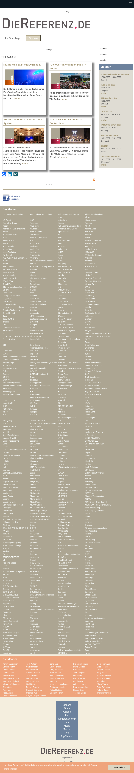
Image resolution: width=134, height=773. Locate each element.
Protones (89, 548)
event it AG (62, 345)
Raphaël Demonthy (34, 690)
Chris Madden (32, 667)
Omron (33, 525)
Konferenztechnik (67, 718)
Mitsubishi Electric (65, 502)
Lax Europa (35, 444)
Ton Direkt (7, 612)
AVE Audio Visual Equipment (15, 258)
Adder (5, 226)
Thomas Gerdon (104, 693)
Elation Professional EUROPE (98, 333)
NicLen (6, 516)
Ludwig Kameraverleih (12, 473)
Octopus (33, 522)
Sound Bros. (90, 589)
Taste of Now (8, 606)
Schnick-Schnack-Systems (14, 572)
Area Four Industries (39, 237)
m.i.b (5, 476)
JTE (59, 420)
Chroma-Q (89, 296)
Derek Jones (102, 667)
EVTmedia (89, 351)
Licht (67, 722)
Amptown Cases (10, 235)
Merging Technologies (94, 496)
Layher (60, 444)
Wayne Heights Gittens (36, 696)
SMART (33, 586)
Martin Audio (90, 484)
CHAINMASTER (92, 293)
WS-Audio (62, 644)
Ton (67, 732)
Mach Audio (63, 476)
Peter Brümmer (103, 687)
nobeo (87, 516)
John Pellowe (8, 675)
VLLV (87, 630)
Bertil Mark (54, 664)
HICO (60, 392)
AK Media (34, 229)
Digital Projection (65, 319)
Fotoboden (62, 365)
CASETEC (89, 290)
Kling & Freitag (36, 429)
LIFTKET (6, 458)
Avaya (60, 255)
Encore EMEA (9, 339)
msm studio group (92, 508)
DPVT (87, 325)
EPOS (87, 339)
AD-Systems (90, 220)
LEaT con (34, 450)
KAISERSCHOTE (92, 423)
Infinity (60, 409)
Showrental (35, 580)
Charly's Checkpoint (11, 296)
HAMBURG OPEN (93, 383)
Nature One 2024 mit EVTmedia (22, 64)
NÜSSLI (88, 519)
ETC (4, 345)
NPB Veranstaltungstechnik (41, 519)
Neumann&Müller (37, 513)
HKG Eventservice (93, 394)
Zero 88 (6, 650)
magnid (61, 482)
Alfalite (5, 232)
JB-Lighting (7, 420)
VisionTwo (89, 627)
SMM (87, 586)
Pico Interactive (64, 537)
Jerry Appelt (102, 673)
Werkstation (8, 641)
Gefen (5, 371)
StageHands (90, 595)
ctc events (34, 313)
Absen (88, 217)
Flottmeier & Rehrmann (67, 362)
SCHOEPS (35, 572)
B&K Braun (90, 264)
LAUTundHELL (91, 441)
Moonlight (7, 508)
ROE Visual (35, 563)
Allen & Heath (36, 232)
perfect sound (36, 537)
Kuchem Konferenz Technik (96, 432)
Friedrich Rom (32, 670)
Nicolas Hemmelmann (59, 684)
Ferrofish (34, 360)
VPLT (32, 635)
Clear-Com (34, 298)
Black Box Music (10, 278)
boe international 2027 (111, 135)
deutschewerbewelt (38, 319)
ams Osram (35, 235)
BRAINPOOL (8, 281)
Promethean (35, 548)
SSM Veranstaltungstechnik (42, 595)
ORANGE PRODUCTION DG (15, 528)
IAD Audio (62, 400)
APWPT (88, 235)
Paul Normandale (80, 687)
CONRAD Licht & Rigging (13, 307)
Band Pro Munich (65, 269)
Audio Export (90, 246)
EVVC (5, 354)
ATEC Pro (34, 243)
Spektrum (62, 592)
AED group (35, 226)
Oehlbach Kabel (64, 522)
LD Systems (63, 447)
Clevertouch (90, 298)
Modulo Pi (62, 505)
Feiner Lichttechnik (11, 360)
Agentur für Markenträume (14, 229)
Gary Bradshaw (56, 670)
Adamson (34, 223)
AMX (60, 235)
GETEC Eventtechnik (39, 374)
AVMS (60, 261)
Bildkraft (88, 275)
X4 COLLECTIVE (92, 644)
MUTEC (61, 511)
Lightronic (62, 461)
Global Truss (63, 374)
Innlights (33, 412)
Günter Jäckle (9, 673)
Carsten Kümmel (10, 667)
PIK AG (88, 537)
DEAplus (61, 316)
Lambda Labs (36, 438)
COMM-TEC (90, 301)
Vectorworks (63, 621)
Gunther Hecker (33, 673)
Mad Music (34, 479)
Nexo (87, 513)
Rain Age (34, 554)
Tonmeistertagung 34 (110, 156)
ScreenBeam (90, 572)
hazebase (7, 388)
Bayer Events (8, 272)
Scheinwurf (90, 569)
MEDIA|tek (62, 493)
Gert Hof (77, 670)
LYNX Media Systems (94, 473)
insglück (61, 412)
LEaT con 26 (106, 112)
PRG (60, 543)
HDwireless (62, 388)
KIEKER (88, 426)
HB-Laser (34, 388)
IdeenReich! (8, 403)
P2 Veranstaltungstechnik (96, 528)
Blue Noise (62, 278)
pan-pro (6, 534)
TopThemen (67, 736)
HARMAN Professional (40, 386)
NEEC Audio (8, 513)
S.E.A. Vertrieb (36, 566)
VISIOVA (6, 630)
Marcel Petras (79, 678)
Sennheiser (62, 574)
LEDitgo (6, 452)
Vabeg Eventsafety (11, 621)
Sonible (61, 589)
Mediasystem (35, 493)
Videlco (61, 624)
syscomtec (89, 601)
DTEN (32, 328)
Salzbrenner (63, 566)
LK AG (88, 464)
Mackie (88, 476)
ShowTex (6, 583)
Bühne (67, 708)
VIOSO (6, 627)
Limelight (89, 461)
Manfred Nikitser (104, 675)
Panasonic (34, 534)
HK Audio (62, 394)
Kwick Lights (63, 435)
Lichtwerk (62, 455)
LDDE (87, 447)
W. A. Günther (36, 638)
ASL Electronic (64, 240)
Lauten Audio (63, 441)
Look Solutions (91, 467)
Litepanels (34, 464)
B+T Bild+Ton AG (65, 267)
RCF (87, 554)
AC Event (7, 220)
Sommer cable (36, 589)
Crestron (33, 310)
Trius (5, 615)
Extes (60, 354)
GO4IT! (6, 377)
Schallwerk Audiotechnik (68, 569)
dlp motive (62, 322)
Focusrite (7, 365)
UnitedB (61, 618)
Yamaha (33, 647)
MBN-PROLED (91, 487)
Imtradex (89, 406)
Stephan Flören (56, 693)
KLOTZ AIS (62, 429)
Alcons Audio (90, 229)
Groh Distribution (92, 377)
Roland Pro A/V (64, 563)
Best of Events (64, 272)
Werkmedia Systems (94, 638)
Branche (67, 705)
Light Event (62, 458)
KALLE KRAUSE (10, 426)
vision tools (35, 627)
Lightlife (6, 461)
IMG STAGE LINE (65, 406)
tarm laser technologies (67, 603)
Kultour (33, 435)
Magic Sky (34, 482)
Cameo (33, 290)
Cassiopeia (7, 293)
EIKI (4, 333)
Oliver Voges (102, 684)
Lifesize (88, 455)
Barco (87, 269)
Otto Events (63, 528)
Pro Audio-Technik (93, 543)
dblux (5, 316)
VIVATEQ (34, 630)
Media (67, 725)
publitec (6, 551)
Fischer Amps (8, 362)
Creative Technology (11, 310)
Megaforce (34, 496)
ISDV (5, 415)
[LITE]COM (62, 653)
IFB (59, 403)
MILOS (88, 499)
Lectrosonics (63, 450)
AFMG (88, 226)
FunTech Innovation (38, 368)
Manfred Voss (32, 678)
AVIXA (5, 261)
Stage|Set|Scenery (11, 598)
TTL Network (8, 618)
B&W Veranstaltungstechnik (42, 267)
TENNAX (89, 606)
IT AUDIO (34, 415)
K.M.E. (5, 423)
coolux (60, 307)
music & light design (38, 511)
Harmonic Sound (92, 386)
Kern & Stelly (35, 426)
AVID (60, 258)
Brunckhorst (35, 284)
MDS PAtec (7, 490)
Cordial (88, 307)
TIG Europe (63, 609)
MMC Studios (36, 505)
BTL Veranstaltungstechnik (14, 287)
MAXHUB (34, 487)
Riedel (33, 560)
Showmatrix (8, 580)
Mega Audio (8, 496)
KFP (59, 426)
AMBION (89, 232)
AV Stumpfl (7, 255)
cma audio (7, 301)
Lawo (5, 444)
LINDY (5, 464)
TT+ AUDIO (90, 615)
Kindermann (8, 429)
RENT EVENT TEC (11, 557)
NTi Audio (62, 519)
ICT (86, 400)
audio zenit (62, 249)
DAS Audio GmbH (92, 313)
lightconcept (90, 458)
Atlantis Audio (8, 246)
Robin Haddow (56, 690)
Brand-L (33, 281)
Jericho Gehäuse (37, 420)
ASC (32, 240)
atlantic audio (90, 243)
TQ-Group (62, 612)
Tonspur (33, 612)
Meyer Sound (36, 499)
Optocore (89, 525)
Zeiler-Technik (91, 647)
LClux (5, 447)
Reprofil (88, 557)
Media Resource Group (67, 490)
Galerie (67, 712)
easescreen (8, 330)
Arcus (5, 237)
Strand (60, 598)
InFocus (6, 412)
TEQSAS (6, 609)
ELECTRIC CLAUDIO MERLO (16, 336)
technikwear (35, 606)
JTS (86, 420)
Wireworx (34, 644)
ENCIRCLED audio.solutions (97, 336)
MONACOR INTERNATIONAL (98, 505)
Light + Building (36, 458)
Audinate (61, 246)
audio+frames (91, 249)
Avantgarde (35, 255)
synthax (61, 601)
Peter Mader (8, 690)
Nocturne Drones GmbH (13, 519)
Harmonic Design (65, 386)
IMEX (32, 406)
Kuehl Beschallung (11, 435)
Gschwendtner (64, 380)
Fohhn (33, 365)
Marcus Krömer (103, 678)
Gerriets (6, 374)
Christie (61, 296)
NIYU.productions (65, 516)
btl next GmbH (91, 284)
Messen (67, 729)
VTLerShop (62, 635)
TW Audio (34, 618)
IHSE (5, 406)
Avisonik (88, 258)
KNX (87, 429)
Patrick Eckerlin (32, 687)
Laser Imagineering (11, 441)
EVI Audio (62, 351)
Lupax (32, 473)
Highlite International (11, 394)
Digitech (88, 319)
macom (6, 479)
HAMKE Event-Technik (12, 386)
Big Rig (61, 275)
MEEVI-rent (90, 493)
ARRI (60, 237)
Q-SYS (33, 551)
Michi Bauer (31, 684)
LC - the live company (94, 444)
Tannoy (33, 603)
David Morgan (79, 667)
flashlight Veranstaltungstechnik (43, 362)
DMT (5, 325)
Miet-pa (61, 499)
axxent (5, 264)
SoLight (6, 589)
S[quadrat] (7, 603)
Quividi (88, 551)
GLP (87, 374)
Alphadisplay (63, 232)
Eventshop (89, 348)
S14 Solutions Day (109, 98)
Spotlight (89, 592)
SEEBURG (35, 574)
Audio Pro (34, 249)
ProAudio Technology (12, 545)
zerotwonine (35, 650)
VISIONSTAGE (64, 627)
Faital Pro (62, 357)
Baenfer (33, 269)
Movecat (61, 508)
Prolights (89, 545)
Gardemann (90, 368)
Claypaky (7, 298)
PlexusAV (34, 540)
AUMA (60, 252)
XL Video (6, 647)
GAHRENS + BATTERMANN (70, 368)
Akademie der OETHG (67, 229)
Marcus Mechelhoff (11, 681)
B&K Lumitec (8, 267)
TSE (32, 615)
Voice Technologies (11, 633)
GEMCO (33, 371)
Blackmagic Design (38, 278)
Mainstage (89, 482)
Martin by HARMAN (11, 487)
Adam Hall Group (10, 223)
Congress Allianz (65, 304)
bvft (59, 287)
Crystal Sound (9, 313)
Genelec (61, 371)
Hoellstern (62, 397)
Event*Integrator (92, 345)
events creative (64, 348)
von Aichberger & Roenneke (97, 633)
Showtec (61, 580)
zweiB (32, 653)
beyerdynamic (9, 275)
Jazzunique (90, 418)
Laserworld (35, 441)
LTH (59, 470)
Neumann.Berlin (64, 513)
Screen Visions (64, 572)
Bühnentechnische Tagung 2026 (115, 74)
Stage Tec (62, 595)
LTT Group (89, 470)
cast (32, 293)
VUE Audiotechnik (92, 635)
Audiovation (35, 252)
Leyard (88, 452)
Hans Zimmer (55, 673)
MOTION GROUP (37, 508)
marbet (33, 484)
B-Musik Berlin (91, 267)
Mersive (6, 499)
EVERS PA (35, 351)
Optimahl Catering (65, 525)
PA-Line (6, 531)
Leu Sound (62, 452)
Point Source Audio (66, 540)
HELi (32, 392)
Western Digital (36, 641)
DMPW (88, 322)
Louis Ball (77, 675)
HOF (87, 397)
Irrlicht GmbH (90, 412)
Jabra (87, 415)
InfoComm (89, 409)
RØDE (5, 566)
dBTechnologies (37, 316)
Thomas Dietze (79, 693)
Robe (87, 560)
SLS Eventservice (10, 586)
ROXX (88, 563)
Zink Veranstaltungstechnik (69, 650)
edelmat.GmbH (36, 330)
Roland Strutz (102, 690)
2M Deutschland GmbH (13, 214)
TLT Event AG (91, 609)
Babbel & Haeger (10, 269)
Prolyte (6, 548)
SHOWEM (62, 577)
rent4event (34, 557)
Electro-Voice (35, 336)
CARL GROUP (64, 290)
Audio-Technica (9, 252)
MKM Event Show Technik (96, 502)
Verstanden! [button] (119, 767)
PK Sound (7, 540)
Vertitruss (34, 624)
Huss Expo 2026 (108, 85)
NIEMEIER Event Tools (40, 516)
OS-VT (33, 528)
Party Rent (62, 534)
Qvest (5, 554)
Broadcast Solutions (93, 281)
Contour (33, 307)
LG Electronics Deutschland (42, 455)
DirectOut (34, 322)
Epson (88, 342)
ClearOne (62, 298)
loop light (6, 470)
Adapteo (88, 223)
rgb (4, 560)
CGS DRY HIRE (64, 293)
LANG (60, 438)
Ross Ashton (8, 693)
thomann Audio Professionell (42, 609)
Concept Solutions (38, 304)
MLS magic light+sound (13, 505)
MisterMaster (35, 502)
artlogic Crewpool (10, 240)
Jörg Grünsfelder (57, 675)
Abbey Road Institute (94, 214)
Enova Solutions (37, 339)
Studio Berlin (8, 601)
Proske (61, 548)
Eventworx (7, 351)
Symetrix (34, 601)
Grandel (33, 377)
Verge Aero (7, 624)
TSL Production (64, 615)
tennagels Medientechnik (68, 606)
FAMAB (88, 357)
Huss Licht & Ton (10, 400)
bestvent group (91, 272)
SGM (5, 577)
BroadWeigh (8, 284)
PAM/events (63, 531)
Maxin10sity (63, 487)
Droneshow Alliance (11, 328)
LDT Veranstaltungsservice (14, 450)
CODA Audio (63, 301)
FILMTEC (62, 360)
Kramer (33, 432)
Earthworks (90, 328)
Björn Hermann (103, 664)
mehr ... (104, 93)
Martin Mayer (79, 681)
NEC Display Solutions (94, 511)
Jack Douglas (79, 673)
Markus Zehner (64, 484)
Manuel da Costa (57, 678)
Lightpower (35, 461)
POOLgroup (90, 540)
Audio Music (8, 249)
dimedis (6, 322)
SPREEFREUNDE (10, 595)
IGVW (87, 403)
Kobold (6, 432)
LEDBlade (89, 450)
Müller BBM (8, 511)
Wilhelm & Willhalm (93, 641)
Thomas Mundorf (10, 696)
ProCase (34, 545)
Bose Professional (93, 278)
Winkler (6, 644)
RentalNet (62, 557)
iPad (67, 715)
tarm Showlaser (91, 603)
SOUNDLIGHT (9, 592)
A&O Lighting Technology (41, 214)
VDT (32, 621)
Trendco (88, 612)
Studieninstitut (91, 598)
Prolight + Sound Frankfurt (69, 545)
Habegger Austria (65, 383)
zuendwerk (7, 653)
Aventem (34, 258)
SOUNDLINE (35, 592)
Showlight (89, 577)
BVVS (87, 287)
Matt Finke (101, 681)
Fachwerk (34, 357)
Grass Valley (63, 377)
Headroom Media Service (96, 388)
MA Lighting (35, 476)
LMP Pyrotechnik (37, 467)
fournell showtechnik (93, 365)
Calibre (6, 290)
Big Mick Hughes (80, 664)
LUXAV (61, 473)
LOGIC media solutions (67, 467)
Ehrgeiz (88, 330)
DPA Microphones (65, 325)
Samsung (89, 566)
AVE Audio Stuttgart (93, 255)
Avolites (88, 261)
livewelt (61, 464)
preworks (34, 543)
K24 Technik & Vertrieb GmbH (43, 423)
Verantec (89, 621)
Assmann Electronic (93, 240)
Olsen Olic (7, 687)
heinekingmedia (9, 392)
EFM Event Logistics (66, 330)
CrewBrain (89, 310)
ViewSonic (89, 624)
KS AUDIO (62, 432)
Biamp (33, 275)
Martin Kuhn (55, 681)
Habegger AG (36, 383)
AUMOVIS (89, 252)
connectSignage (92, 304)
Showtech (89, 580)
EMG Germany (64, 336)
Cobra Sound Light (38, 301)
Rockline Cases (9, 563)
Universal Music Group (95, 618)
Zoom (87, 650)
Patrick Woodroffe (57, 687)
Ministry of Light (9, 502)
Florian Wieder (9, 670)
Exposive (34, 354)
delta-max (89, 316)
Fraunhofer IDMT (10, 368)
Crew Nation (63, 310)
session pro (90, 574)
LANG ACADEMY (92, 438)
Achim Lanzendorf (10, 664)
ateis (60, 243)
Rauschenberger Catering (69, 554)
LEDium (33, 452)
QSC (60, 551)
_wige (87, 653)
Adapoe (61, 223)
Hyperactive (35, 400)
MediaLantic (8, 493)
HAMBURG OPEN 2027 (111, 125)
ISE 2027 (104, 146)
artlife (87, 237)
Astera (5, 243)
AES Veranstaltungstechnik (69, 226)
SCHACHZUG (36, 569)
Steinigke (34, 598)
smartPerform (63, 586)
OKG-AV (6, 525)
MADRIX (89, 479)
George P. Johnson (93, 371)
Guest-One (89, 380)
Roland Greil (78, 690)
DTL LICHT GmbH (65, 328)
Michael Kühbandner (11, 684)
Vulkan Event (8, 638)
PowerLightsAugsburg (12, 543)
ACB (32, 220)
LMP (5, 467)
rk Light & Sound (65, 560)
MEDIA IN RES (36, 490)
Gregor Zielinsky (104, 670)
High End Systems (93, 392)
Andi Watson (31, 664)
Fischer (88, 360)
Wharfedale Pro (64, 641)
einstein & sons (36, 333)
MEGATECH (63, 496)
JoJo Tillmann (32, 675)
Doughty (33, 325)
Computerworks (9, 304)
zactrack (61, 647)
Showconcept (36, 577)
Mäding (61, 479)
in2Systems (8, 409)
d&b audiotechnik (65, 313)
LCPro (33, 447)
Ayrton (33, 264)
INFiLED (33, 409)
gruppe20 (34, 380)
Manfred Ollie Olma (11, 678)
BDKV (32, 272)
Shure (32, 583)
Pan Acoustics (91, 531)
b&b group (62, 264)
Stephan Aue (31, 693)
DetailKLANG (8, 319)
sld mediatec (90, 583)
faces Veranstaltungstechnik (15, 357)
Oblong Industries (10, 522)
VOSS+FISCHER (10, 635)
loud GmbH (35, 470)
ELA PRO (62, 333)
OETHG (88, 522)
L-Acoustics (90, 435)
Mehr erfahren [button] (10, 769)
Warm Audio (63, 638)
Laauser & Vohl (9, 438)
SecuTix (6, 574)
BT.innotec (62, 284)
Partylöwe (89, 534)
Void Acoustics (64, 633)
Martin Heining (32, 681)
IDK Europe (35, 403)
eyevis (88, 354)
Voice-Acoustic (36, 633)
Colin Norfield (55, 667)
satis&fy (6, 569)
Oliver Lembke (79, 684)
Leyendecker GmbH (11, 455)
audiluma (34, 246)
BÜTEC (33, 287)
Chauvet (33, 296)
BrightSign (62, 281)
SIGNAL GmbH (64, 583)
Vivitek (60, 630)
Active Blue (62, 220)
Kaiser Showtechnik (66, 423)
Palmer (33, 531)
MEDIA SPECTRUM (93, 490)
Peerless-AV (8, 537)
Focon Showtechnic (93, 362)
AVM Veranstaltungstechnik (42, 261)
